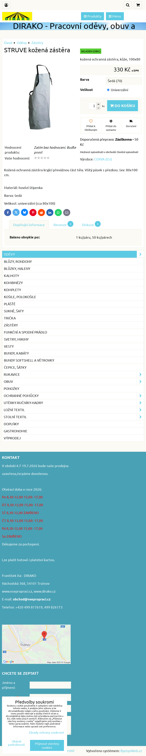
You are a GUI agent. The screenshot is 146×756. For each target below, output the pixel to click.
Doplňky (11, 424)
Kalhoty (11, 275)
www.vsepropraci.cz (17, 591)
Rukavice (74, 374)
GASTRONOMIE (15, 431)
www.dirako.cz (45, 591)
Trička (10, 318)
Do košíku (122, 105)
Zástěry (11, 325)
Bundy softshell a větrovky (29, 360)
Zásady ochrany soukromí (46, 732)
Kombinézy (13, 282)
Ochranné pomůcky (74, 395)
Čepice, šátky (15, 367)
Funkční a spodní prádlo (25, 332)
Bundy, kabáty (16, 353)
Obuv (74, 381)
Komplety (12, 290)
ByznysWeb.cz (131, 751)
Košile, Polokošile (20, 297)
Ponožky (11, 388)
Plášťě (10, 304)
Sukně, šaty (14, 311)
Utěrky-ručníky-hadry (74, 402)
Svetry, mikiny (16, 339)
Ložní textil (74, 409)
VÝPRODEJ (12, 438)
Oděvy (74, 254)
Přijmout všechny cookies (47, 745)
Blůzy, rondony (18, 261)
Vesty (9, 346)
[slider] (42, 157)
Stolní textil (74, 416)
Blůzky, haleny (17, 268)
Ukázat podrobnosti (16, 743)
